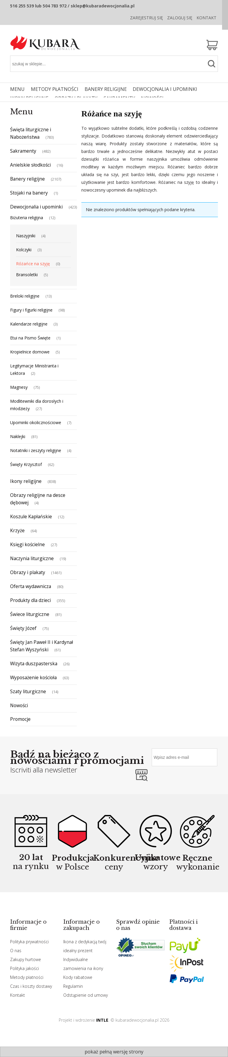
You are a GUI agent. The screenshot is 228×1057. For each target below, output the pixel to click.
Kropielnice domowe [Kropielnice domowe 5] (30, 352)
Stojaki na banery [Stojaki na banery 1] (29, 192)
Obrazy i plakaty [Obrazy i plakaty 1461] (27, 572)
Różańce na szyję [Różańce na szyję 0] (33, 263)
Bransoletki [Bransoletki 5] (27, 274)
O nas (15, 950)
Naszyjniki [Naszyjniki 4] (25, 235)
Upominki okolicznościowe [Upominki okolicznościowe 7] (35, 422)
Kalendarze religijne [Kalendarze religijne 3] (29, 324)
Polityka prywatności (29, 941)
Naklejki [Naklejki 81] (17, 436)
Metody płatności (26, 977)
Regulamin (73, 986)
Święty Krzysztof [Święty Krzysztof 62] (26, 464)
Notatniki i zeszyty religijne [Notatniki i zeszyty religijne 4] (35, 450)
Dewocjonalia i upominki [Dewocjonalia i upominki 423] (36, 206)
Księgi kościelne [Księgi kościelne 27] (27, 544)
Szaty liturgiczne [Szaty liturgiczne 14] (28, 691)
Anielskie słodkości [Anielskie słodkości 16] (30, 165)
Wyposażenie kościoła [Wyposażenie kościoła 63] (33, 677)
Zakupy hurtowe (25, 959)
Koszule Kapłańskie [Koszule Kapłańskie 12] (31, 516)
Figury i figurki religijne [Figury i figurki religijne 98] (31, 310)
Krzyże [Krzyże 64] (17, 530)
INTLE (102, 1020)
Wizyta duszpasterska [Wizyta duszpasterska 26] (33, 663)
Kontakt (206, 17)
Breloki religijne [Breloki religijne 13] (24, 296)
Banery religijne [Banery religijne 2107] (27, 179)
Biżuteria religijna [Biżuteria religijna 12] (26, 217)
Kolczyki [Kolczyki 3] (23, 249)
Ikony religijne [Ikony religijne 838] (26, 481)
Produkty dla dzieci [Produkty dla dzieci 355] (30, 600)
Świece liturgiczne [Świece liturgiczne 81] (29, 614)
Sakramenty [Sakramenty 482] (23, 151)
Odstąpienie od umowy (85, 995)
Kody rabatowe (77, 977)
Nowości (19, 705)
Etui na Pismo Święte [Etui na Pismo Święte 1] (30, 338)
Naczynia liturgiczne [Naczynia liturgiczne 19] (32, 558)
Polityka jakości (24, 968)
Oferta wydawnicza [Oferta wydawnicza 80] (30, 586)
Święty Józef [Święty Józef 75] (23, 628)
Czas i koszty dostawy (31, 986)
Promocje (20, 719)
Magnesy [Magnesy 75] (19, 387)
